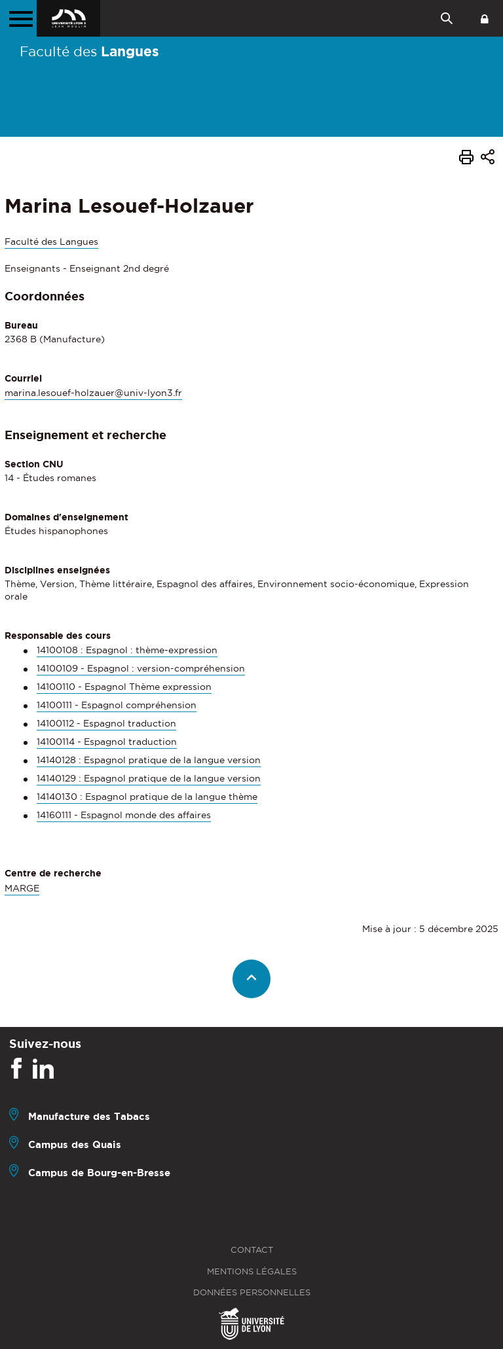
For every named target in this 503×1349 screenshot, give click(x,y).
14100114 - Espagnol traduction (107, 741)
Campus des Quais (74, 1144)
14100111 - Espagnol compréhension (116, 705)
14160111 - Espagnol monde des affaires (124, 815)
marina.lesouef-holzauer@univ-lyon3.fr (93, 392)
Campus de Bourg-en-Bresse (99, 1172)
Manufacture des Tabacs (89, 1116)
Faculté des (89, 51)
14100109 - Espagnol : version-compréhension (141, 668)
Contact (252, 1250)
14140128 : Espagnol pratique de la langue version (149, 760)
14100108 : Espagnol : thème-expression (127, 650)
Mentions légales (252, 1271)
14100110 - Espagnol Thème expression (124, 686)
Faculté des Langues (51, 241)
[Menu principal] (18, 18)
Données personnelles (251, 1292)
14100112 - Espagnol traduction (106, 723)
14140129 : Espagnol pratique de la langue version (149, 778)
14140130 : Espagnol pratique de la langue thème (147, 796)
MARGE (22, 888)
